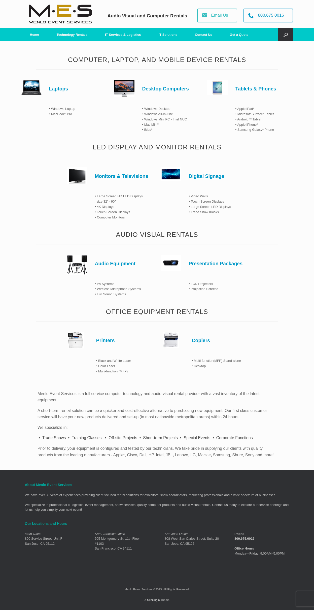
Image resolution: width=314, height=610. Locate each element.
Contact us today (224, 505)
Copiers (201, 340)
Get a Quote (239, 35)
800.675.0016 (244, 538)
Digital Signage (206, 176)
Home (34, 35)
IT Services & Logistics (123, 35)
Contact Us (203, 35)
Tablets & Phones (255, 88)
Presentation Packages (215, 263)
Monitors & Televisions (121, 176)
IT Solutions (168, 35)
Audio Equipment (115, 263)
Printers (105, 340)
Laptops (58, 88)
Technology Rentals (72, 35)
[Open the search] (285, 34)
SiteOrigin (153, 599)
